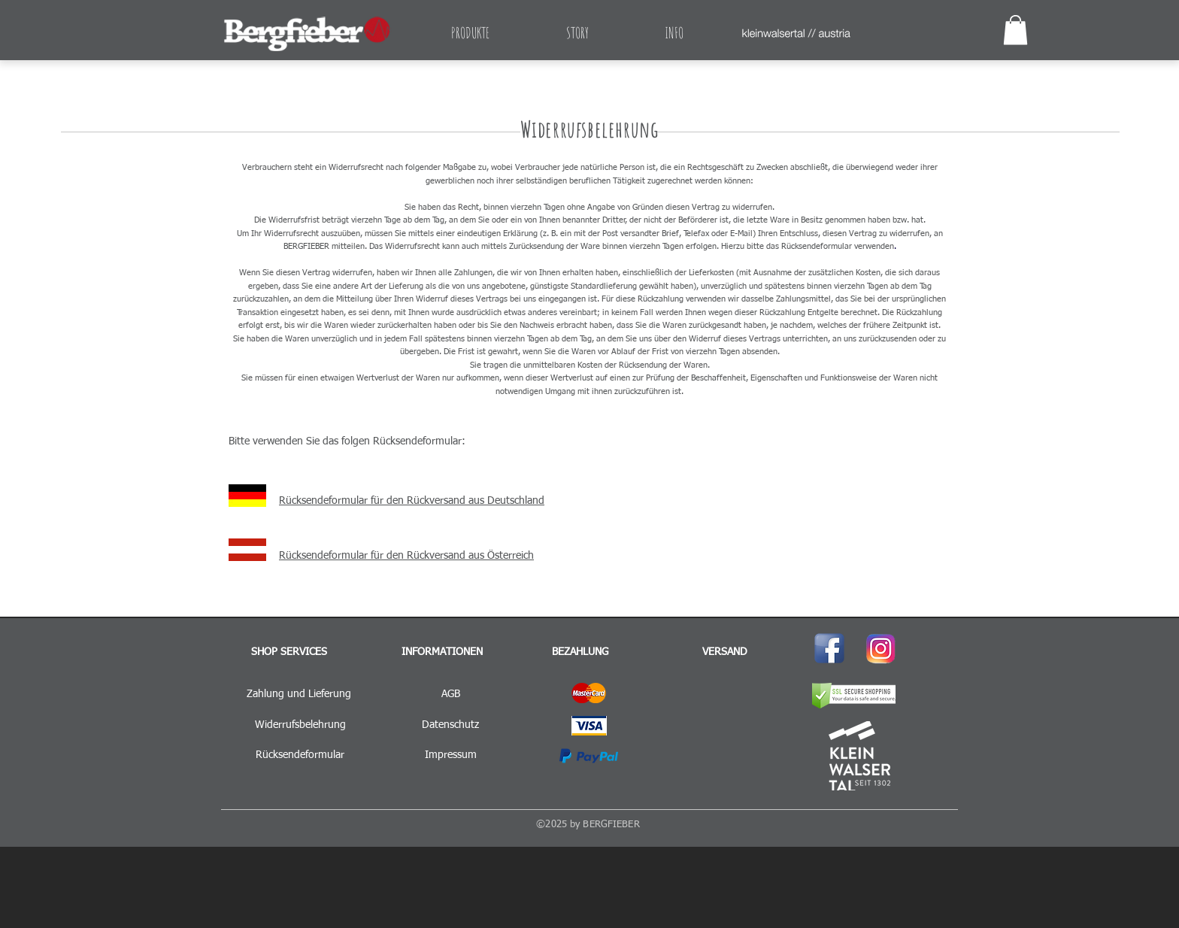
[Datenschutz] (450, 725)
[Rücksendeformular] (300, 756)
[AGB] (450, 695)
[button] (1015, 29)
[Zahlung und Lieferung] (299, 695)
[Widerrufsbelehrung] (300, 725)
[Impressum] (450, 756)
